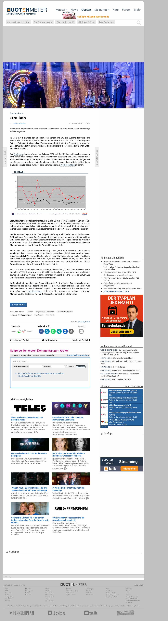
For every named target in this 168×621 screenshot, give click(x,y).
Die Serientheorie (43, 22)
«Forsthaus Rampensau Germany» (120, 370)
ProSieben (18, 154)
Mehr (137, 10)
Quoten (86, 10)
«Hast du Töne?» (113, 367)
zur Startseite (49, 340)
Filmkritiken (39, 606)
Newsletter (8, 593)
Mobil (7, 595)
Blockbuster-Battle (112, 597)
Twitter (7, 601)
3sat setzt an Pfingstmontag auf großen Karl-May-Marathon (121, 268)
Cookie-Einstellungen (133, 600)
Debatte (88, 591)
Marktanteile (70, 593)
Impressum (129, 602)
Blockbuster (82, 606)
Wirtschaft (48, 595)
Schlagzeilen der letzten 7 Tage (116, 291)
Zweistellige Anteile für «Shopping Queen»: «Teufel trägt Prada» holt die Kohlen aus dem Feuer (119, 352)
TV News (56, 606)
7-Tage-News (9, 597)
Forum (126, 10)
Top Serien (136, 606)
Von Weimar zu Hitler (18, 22)
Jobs (127, 593)
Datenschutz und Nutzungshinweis (131, 597)
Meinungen (101, 10)
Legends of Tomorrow (45, 311)
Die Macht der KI (65, 22)
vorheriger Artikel (19, 340)
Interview (28, 595)
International (49, 597)
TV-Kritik (88, 593)
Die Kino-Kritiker (111, 593)
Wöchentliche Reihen (72, 591)
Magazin (61, 10)
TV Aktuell (19, 606)
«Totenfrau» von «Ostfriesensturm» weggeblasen (117, 284)
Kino (116, 10)
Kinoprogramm (111, 606)
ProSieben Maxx (67, 165)
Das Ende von (106, 22)
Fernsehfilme (91, 606)
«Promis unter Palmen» (115, 379)
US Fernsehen (48, 606)
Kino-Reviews (90, 595)
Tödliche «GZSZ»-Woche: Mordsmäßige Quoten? (119, 374)
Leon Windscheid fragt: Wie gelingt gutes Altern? (122, 288)
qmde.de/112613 (84, 322)
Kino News (11, 606)
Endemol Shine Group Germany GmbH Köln (119, 392)
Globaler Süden (86, 22)
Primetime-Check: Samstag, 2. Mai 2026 (119, 272)
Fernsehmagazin (28, 606)
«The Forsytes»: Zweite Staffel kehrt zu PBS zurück (121, 279)
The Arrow (38, 315)
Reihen (27, 593)
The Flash (50, 315)
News (74, 10)
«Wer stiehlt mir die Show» (117, 358)
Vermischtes (49, 593)
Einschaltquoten (65, 606)
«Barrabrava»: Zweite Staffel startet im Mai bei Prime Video (122, 262)
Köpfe (47, 599)
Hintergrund (29, 591)
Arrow (30, 311)
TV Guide (74, 606)
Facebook (8, 599)
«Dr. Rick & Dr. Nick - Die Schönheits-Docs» (121, 362)
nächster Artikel (81, 340)
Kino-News (109, 591)
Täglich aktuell (70, 595)
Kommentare (18, 304)
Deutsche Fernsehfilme (124, 606)
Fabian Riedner (19, 123)
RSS (6, 591)
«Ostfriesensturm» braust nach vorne (118, 275)
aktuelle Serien (100, 606)
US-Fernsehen (49, 601)
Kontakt (128, 595)
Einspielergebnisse (112, 595)
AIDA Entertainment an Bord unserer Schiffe (117, 421)
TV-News (48, 591)
